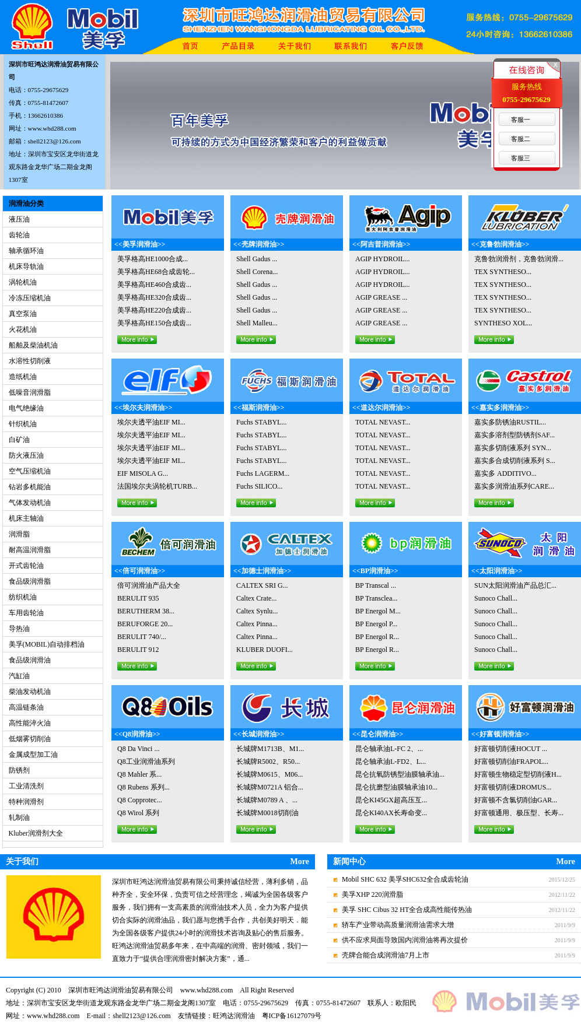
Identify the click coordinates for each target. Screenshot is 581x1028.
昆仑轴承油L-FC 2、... (389, 749)
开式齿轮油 (26, 566)
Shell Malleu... (257, 323)
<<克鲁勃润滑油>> (500, 244)
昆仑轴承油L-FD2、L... (390, 761)
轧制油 (19, 817)
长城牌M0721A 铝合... (269, 787)
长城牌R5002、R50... (268, 761)
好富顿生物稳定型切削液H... (518, 774)
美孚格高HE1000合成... (152, 259)
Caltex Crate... (256, 598)
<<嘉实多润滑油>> (500, 408)
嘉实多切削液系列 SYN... (512, 448)
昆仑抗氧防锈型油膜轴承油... (399, 774)
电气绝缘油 (26, 408)
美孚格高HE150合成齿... (154, 323)
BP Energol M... (378, 611)
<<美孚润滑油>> (139, 244)
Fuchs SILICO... (259, 486)
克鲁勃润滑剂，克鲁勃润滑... (519, 259)
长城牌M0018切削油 (267, 813)
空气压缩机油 (30, 471)
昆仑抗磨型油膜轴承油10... (396, 787)
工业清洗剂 (26, 786)
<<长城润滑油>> (258, 734)
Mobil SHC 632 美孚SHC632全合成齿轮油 (405, 879)
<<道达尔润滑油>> (381, 408)
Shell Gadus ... (256, 259)
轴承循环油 (26, 251)
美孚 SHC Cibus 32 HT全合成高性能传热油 (407, 910)
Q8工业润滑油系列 (146, 761)
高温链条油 (26, 707)
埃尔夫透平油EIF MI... (151, 422)
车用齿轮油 (26, 613)
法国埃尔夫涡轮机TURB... (157, 486)
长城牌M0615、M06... (269, 774)
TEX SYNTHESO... (502, 272)
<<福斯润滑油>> (258, 408)
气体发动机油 (30, 503)
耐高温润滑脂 (30, 550)
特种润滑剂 (26, 802)
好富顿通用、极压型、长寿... (519, 813)
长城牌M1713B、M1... (270, 749)
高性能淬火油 (30, 723)
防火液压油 (26, 455)
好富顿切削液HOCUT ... (510, 749)
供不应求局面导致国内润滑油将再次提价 (405, 940)
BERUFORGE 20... (145, 624)
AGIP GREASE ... (381, 297)
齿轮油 (19, 235)
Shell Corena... (257, 272)
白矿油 (19, 440)
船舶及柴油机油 (33, 345)
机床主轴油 (26, 518)
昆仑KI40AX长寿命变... (391, 813)
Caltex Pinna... (257, 624)
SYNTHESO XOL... (503, 323)
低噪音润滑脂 (30, 392)
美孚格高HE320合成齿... (154, 297)
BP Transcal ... (375, 585)
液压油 (19, 219)
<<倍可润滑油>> (139, 571)
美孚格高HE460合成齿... (154, 284)
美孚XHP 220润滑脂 (372, 894)
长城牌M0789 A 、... (267, 800)
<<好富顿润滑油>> (500, 734)
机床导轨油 (26, 266)
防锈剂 (19, 770)
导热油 (19, 628)
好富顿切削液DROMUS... (512, 787)
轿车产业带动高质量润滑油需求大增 (398, 925)
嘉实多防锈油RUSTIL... (510, 422)
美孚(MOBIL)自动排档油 (47, 644)
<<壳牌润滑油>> (258, 244)
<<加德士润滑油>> (262, 571)
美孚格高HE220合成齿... (154, 310)
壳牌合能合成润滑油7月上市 (385, 955)
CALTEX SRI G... (262, 585)
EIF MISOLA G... (142, 473)
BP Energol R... (377, 637)
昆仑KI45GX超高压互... (391, 800)
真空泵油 (23, 314)
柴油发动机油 (30, 691)
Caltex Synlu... (257, 611)
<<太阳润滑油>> (496, 571)
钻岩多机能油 (30, 487)
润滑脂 (19, 534)
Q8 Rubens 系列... (143, 787)
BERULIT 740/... (141, 637)
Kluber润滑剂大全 (36, 833)
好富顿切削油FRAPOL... (511, 761)
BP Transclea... (376, 598)
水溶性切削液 (30, 361)
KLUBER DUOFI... (264, 649)
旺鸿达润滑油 (234, 1016)
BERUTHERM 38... (145, 611)
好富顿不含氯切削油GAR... (515, 800)
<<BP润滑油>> (375, 571)
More (299, 861)
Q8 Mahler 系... (139, 774)
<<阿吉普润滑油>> (381, 244)
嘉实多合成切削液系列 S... (514, 461)
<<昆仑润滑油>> (377, 734)
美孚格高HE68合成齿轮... (156, 272)
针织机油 (23, 424)
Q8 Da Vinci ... (138, 749)
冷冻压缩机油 (30, 298)
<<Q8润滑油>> (137, 734)
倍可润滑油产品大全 (148, 585)
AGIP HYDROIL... (382, 259)
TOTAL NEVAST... (383, 422)
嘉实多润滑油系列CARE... (514, 486)
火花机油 (23, 329)
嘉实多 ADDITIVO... (505, 473)
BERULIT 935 (138, 598)
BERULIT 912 (138, 649)
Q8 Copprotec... (139, 800)
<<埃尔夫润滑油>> (143, 408)
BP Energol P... (376, 624)
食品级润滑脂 (30, 581)
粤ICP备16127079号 (292, 1016)
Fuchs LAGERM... (262, 473)
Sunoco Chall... (495, 598)
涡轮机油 (23, 282)
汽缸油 (19, 676)
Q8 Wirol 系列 (138, 813)
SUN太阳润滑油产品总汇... (515, 585)
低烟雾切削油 (30, 739)
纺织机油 (23, 597)
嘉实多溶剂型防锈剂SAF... (514, 435)
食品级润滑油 (30, 660)
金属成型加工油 (33, 754)
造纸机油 (23, 377)
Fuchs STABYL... (261, 422)
